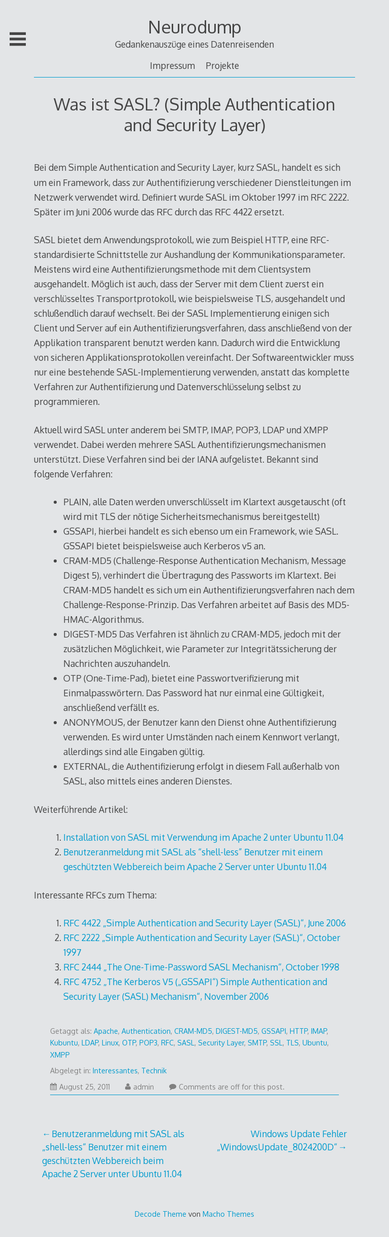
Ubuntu (314, 1042)
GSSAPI (273, 1031)
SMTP (257, 1042)
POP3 (148, 1042)
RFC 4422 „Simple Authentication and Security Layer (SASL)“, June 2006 (204, 922)
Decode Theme (160, 1213)
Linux (110, 1042)
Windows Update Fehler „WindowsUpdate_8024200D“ (282, 1140)
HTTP (298, 1031)
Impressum (172, 65)
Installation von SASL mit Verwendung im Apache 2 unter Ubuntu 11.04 (203, 837)
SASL (185, 1042)
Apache (106, 1031)
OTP (129, 1042)
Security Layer (221, 1042)
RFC (167, 1042)
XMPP (60, 1055)
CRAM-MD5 (193, 1031)
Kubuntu (64, 1042)
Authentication (146, 1031)
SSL (276, 1042)
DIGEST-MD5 (237, 1031)
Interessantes (115, 1070)
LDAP (90, 1042)
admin (139, 1086)
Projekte (222, 65)
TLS (292, 1042)
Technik (154, 1070)
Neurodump (195, 27)
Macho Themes (228, 1213)
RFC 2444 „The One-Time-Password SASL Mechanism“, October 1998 (201, 966)
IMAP (319, 1031)
